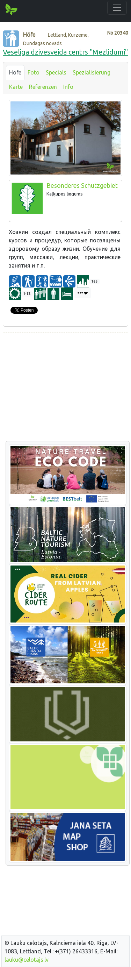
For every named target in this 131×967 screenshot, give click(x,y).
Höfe (15, 72)
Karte (16, 87)
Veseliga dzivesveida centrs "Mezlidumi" (65, 52)
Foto (33, 72)
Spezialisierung (91, 72)
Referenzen (43, 87)
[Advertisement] (65, 387)
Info (68, 87)
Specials (56, 72)
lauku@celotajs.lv (27, 960)
